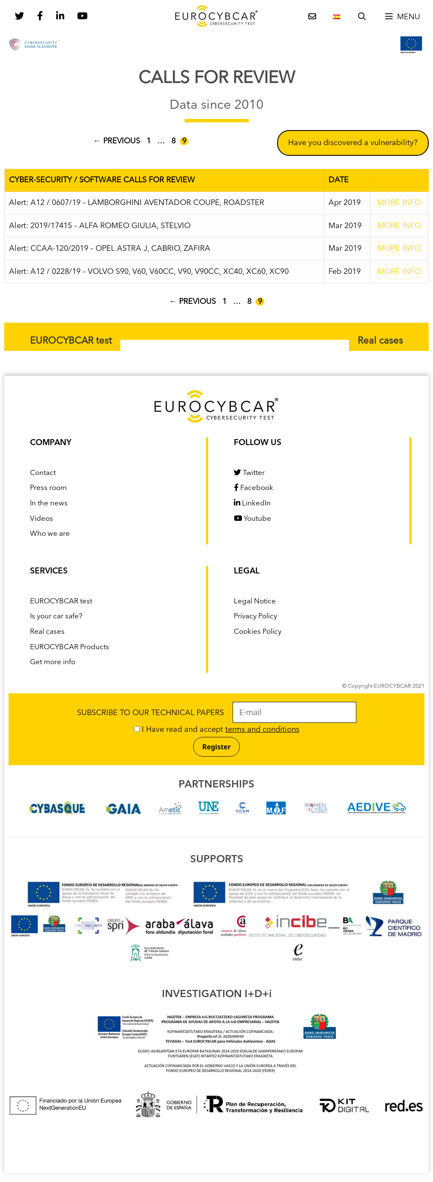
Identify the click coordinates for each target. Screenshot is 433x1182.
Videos (41, 519)
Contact (43, 473)
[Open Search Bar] (362, 17)
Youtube (252, 519)
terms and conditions (262, 730)
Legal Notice (255, 601)
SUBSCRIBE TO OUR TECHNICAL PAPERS (216, 713)
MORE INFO (399, 203)
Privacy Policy (255, 616)
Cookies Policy (257, 632)
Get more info (52, 662)
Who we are (50, 534)
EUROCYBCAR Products (69, 647)
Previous (116, 141)
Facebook (253, 488)
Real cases (380, 341)
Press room (48, 488)
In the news (49, 503)
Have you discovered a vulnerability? (353, 143)
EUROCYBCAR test (71, 341)
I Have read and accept (216, 730)
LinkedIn (252, 503)
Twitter (249, 473)
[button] (402, 17)
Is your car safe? (56, 616)
